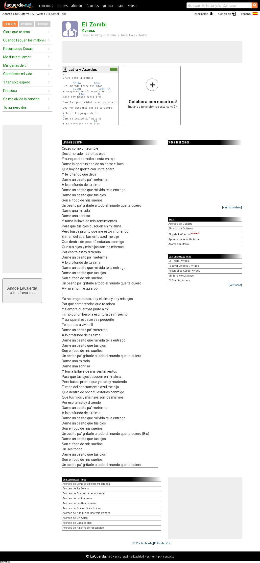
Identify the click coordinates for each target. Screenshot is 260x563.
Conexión (224, 14)
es (148, 556)
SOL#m (77, 83)
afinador (77, 6)
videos (132, 6)
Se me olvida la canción (21, 99)
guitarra (107, 6)
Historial (42, 24)
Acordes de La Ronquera (77, 498)
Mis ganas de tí (14, 65)
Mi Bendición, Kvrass (181, 275)
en (154, 556)
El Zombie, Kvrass (179, 280)
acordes (62, 6)
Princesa (10, 91)
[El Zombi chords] (142, 543)
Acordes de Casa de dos (77, 522)
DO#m (97, 83)
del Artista (26, 24)
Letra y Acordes (83, 69)
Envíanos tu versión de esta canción (152, 93)
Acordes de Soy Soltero (76, 488)
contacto (168, 556)
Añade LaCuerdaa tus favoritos (22, 290)
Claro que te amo (16, 32)
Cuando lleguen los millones (25, 40)
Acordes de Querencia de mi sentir (83, 493)
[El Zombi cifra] (162, 543)
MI (64, 75)
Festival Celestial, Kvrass (183, 265)
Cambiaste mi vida (17, 74)
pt (159, 556)
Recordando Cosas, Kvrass (184, 270)
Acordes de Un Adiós (75, 518)
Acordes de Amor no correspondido (83, 527)
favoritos (93, 6)
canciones (46, 6)
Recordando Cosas (18, 49)
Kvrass (40, 14)
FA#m (82, 94)
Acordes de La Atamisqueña (79, 503)
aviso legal (121, 556)
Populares (10, 24)
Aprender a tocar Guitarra (183, 239)
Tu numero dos (15, 107)
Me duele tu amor (17, 57)
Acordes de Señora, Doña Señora (82, 508)
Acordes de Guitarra (15, 14)
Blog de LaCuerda (183, 234)
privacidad (137, 556)
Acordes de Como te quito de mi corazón (86, 483)
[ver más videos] (232, 207)
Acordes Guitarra (178, 244)
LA (108, 88)
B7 (95, 121)
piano (120, 6)
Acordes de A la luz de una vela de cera (86, 513)
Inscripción (201, 14)
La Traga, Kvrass (178, 260)
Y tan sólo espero (16, 82)
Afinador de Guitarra (180, 228)
